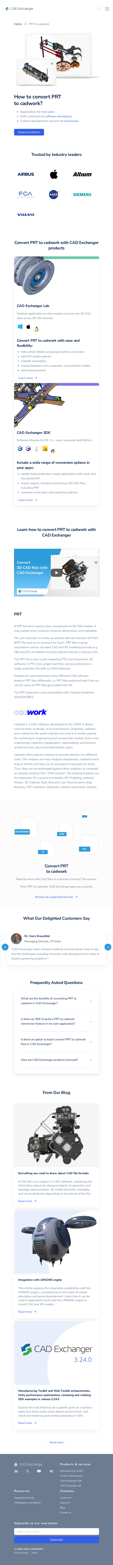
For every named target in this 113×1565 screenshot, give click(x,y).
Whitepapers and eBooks (27, 1502)
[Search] (99, 9)
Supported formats (24, 1497)
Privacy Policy (21, 1552)
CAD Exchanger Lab (70, 1485)
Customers (66, 1497)
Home (18, 24)
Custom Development (71, 1475)
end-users (47, 112)
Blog (62, 1507)
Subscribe (56, 1540)
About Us (65, 1502)
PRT (18, 614)
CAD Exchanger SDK (71, 1480)
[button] (56, 1000)
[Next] (108, 947)
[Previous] (5, 947)
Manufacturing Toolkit (71, 1471)
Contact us (65, 1512)
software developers (59, 116)
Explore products (29, 132)
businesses (71, 121)
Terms (34, 1552)
